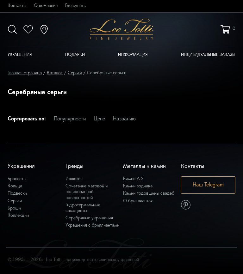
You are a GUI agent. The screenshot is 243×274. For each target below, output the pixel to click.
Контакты (17, 5)
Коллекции (18, 215)
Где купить (75, 5)
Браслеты (17, 179)
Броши (14, 208)
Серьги (15, 201)
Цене (99, 119)
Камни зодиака (138, 186)
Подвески (17, 193)
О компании (46, 5)
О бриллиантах (138, 201)
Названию (124, 119)
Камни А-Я (133, 179)
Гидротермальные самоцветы (82, 208)
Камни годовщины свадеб (148, 193)
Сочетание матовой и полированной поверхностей (86, 192)
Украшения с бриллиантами (92, 225)
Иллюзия (74, 179)
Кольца (15, 186)
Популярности (70, 119)
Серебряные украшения (89, 218)
